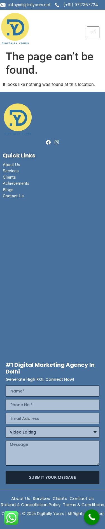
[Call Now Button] (91, 517)
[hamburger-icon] (93, 32)
